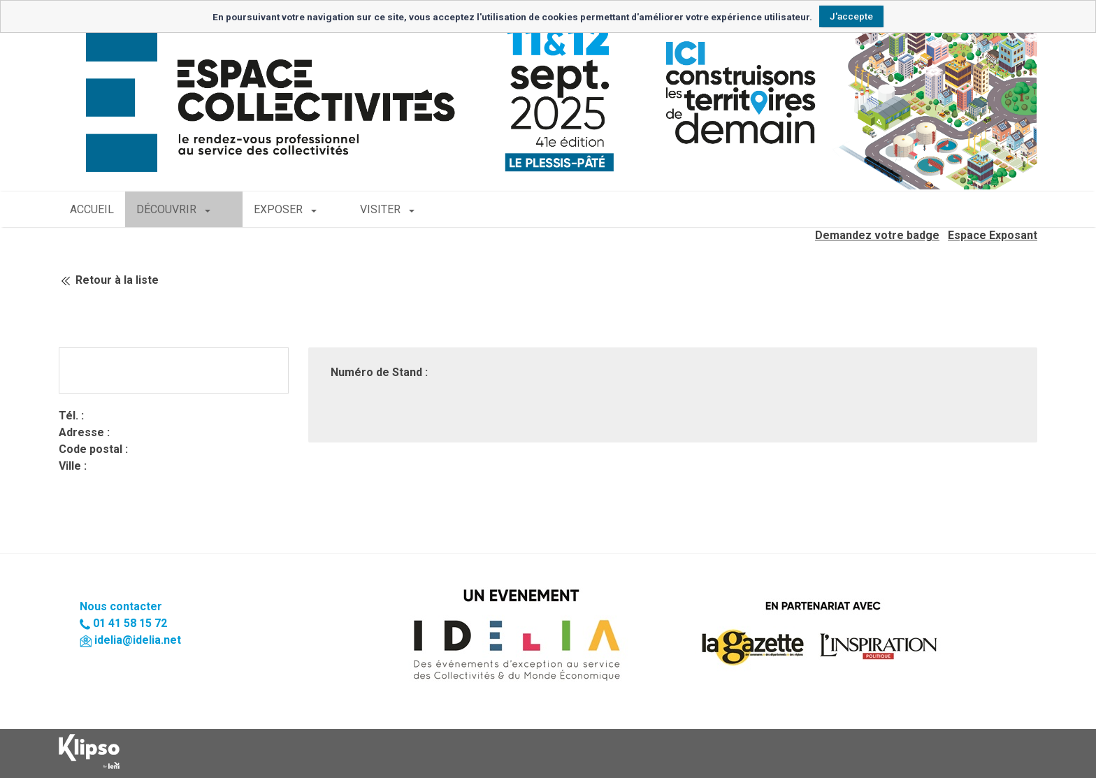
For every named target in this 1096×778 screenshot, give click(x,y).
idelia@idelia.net (137, 640)
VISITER (339, 209)
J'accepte (851, 16)
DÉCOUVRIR (167, 209)
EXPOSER (258, 209)
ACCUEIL (92, 209)
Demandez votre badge (877, 235)
